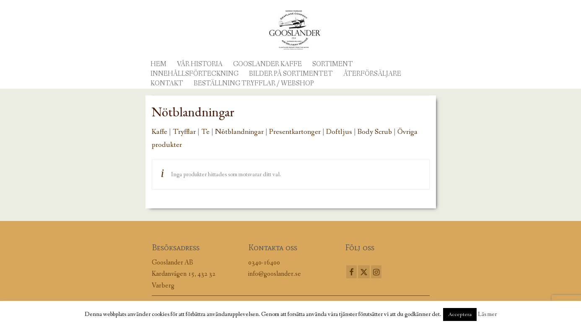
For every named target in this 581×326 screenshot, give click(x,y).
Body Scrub (375, 132)
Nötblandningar (239, 132)
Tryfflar (184, 132)
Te (205, 132)
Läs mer (487, 314)
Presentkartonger (295, 132)
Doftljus (339, 132)
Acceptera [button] (460, 314)
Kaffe (159, 132)
